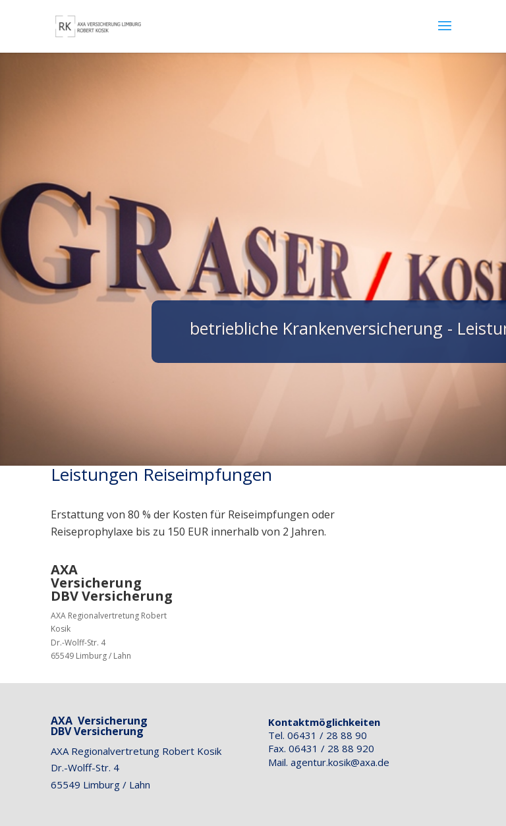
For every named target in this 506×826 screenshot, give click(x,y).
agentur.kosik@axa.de (340, 762)
